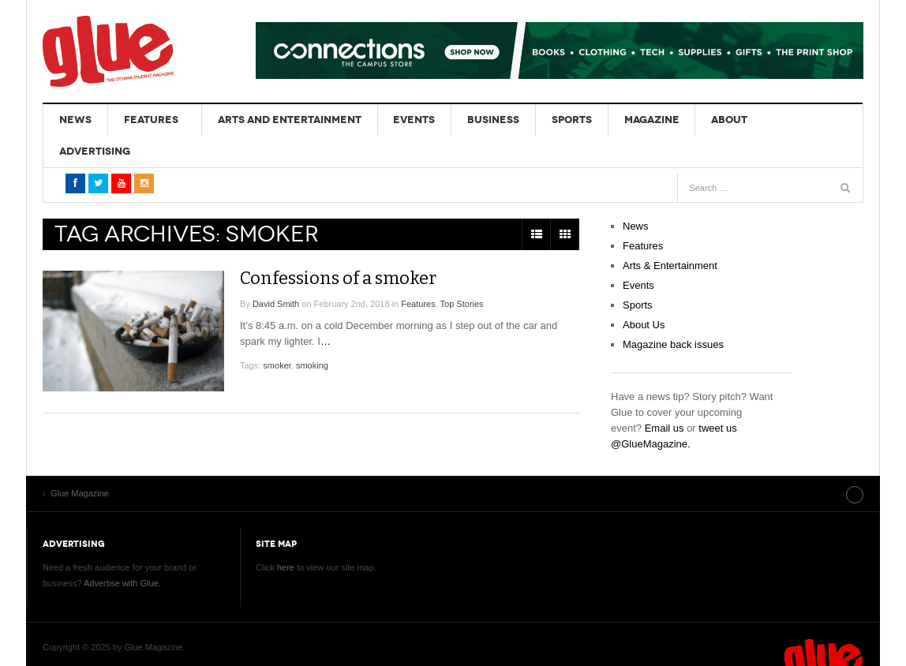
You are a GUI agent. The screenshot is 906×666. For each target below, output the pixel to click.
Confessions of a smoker (347, 246)
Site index (823, 461)
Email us (664, 396)
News (73, 119)
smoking (312, 334)
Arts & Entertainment (670, 234)
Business (475, 119)
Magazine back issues (673, 313)
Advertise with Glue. (122, 551)
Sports (549, 119)
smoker (276, 334)
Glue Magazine (108, 51)
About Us (644, 293)
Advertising (778, 119)
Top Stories (462, 272)
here (285, 535)
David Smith (276, 272)
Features (144, 119)
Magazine (624, 119)
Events (400, 119)
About (698, 119)
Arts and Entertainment (280, 119)
